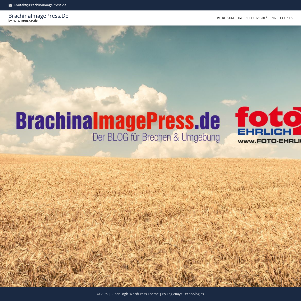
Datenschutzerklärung (257, 18)
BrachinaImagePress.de (38, 15)
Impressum (225, 18)
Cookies (286, 18)
